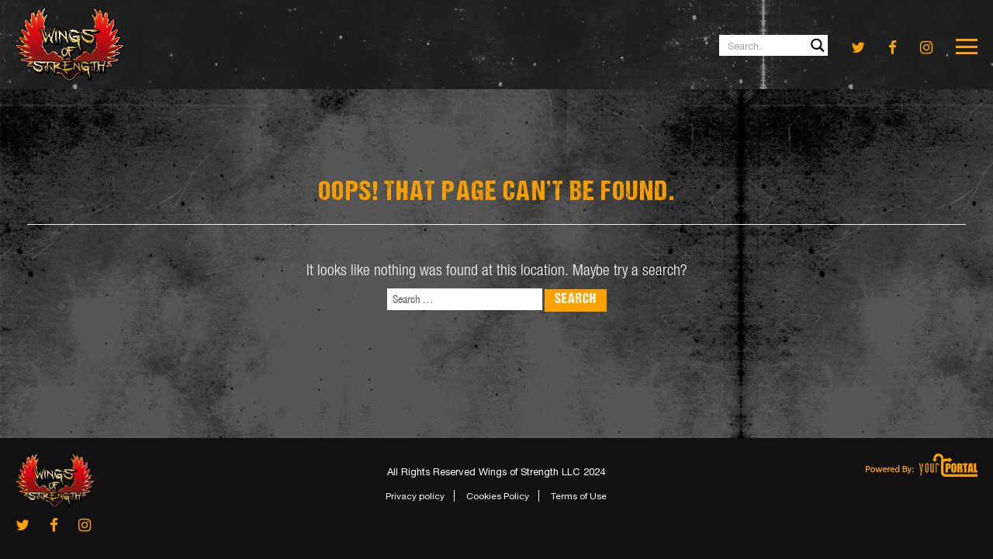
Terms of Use (579, 496)
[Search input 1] (774, 45)
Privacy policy (415, 496)
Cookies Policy (497, 496)
